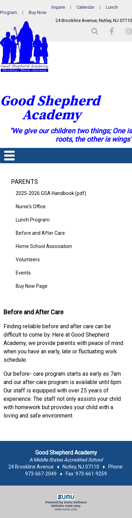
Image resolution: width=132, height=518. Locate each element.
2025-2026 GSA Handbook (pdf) (51, 193)
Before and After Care (40, 233)
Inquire (58, 7)
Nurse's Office (31, 206)
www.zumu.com (66, 509)
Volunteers (28, 259)
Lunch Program (33, 220)
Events (23, 273)
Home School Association (44, 246)
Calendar (85, 7)
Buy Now (37, 12)
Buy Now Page (31, 286)
